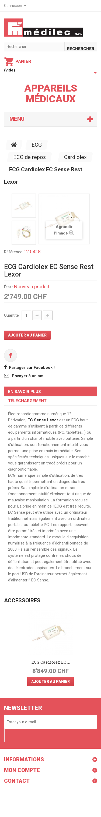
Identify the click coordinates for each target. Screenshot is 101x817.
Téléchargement (27, 400)
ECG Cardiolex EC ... (51, 662)
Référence (13, 251)
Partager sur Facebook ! (32, 367)
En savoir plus (24, 391)
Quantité (11, 315)
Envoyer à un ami (28, 375)
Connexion (13, 5)
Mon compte (22, 770)
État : (8, 287)
